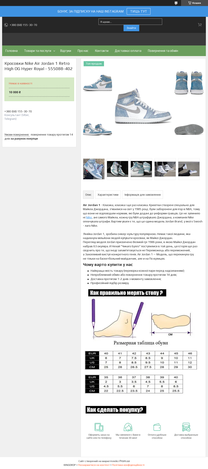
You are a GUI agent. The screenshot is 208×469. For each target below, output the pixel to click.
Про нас (83, 50)
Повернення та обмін (163, 50)
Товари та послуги (37, 50)
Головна (11, 50)
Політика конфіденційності (128, 464)
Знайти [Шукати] (131, 28)
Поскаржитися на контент (94, 464)
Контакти (101, 50)
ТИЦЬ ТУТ (138, 11)
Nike (89, 217)
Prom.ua (124, 461)
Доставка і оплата (128, 50)
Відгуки (65, 50)
